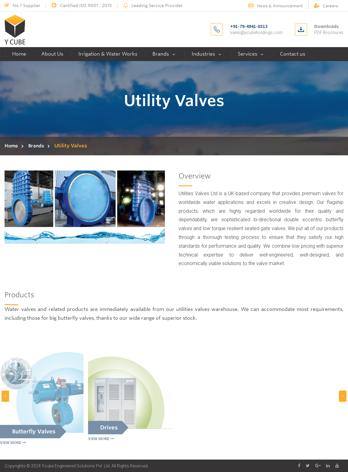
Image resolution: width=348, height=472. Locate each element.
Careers (326, 6)
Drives (109, 427)
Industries (203, 54)
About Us (52, 54)
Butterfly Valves (34, 431)
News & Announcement (275, 6)
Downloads (326, 26)
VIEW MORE (13, 443)
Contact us (292, 54)
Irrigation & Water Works (107, 54)
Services (247, 54)
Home (19, 54)
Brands (160, 54)
